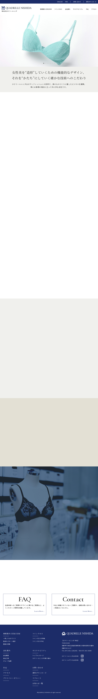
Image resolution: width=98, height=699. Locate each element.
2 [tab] (45, 63)
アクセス (6, 673)
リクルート (37, 678)
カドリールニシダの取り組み (42, 658)
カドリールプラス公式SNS (70, 660)
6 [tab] (54, 63)
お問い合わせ (77, 2)
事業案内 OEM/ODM (11, 633)
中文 (66, 2)
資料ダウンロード (91, 2)
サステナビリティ (39, 650)
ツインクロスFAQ (38, 641)
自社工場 (6, 658)
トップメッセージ (38, 655)
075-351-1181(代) (71, 651)
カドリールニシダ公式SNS (70, 656)
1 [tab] (43, 63)
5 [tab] (52, 63)
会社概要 (6, 655)
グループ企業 (7, 661)
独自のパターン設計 (9, 641)
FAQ (5, 667)
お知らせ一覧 (38, 683)
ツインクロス (38, 633)
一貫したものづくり (9, 638)
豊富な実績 (6, 644)
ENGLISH (60, 2)
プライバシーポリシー (12, 678)
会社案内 (6, 650)
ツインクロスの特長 (39, 638)
